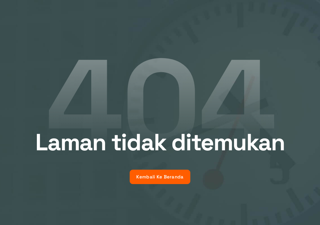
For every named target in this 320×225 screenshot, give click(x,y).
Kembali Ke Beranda (159, 177)
